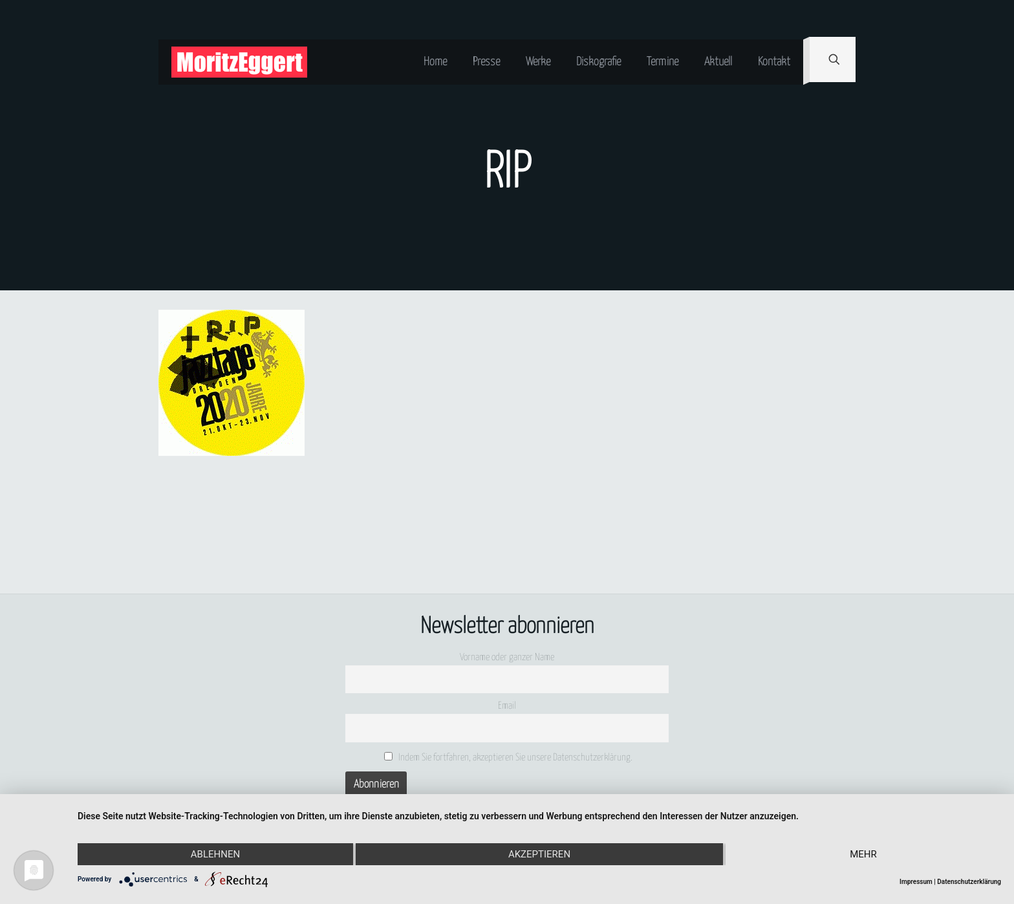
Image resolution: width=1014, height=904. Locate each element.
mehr (863, 854)
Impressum (916, 881)
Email (507, 706)
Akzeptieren (539, 854)
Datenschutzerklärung (969, 881)
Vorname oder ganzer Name (507, 657)
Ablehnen (215, 854)
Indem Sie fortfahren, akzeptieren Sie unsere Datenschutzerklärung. (508, 757)
